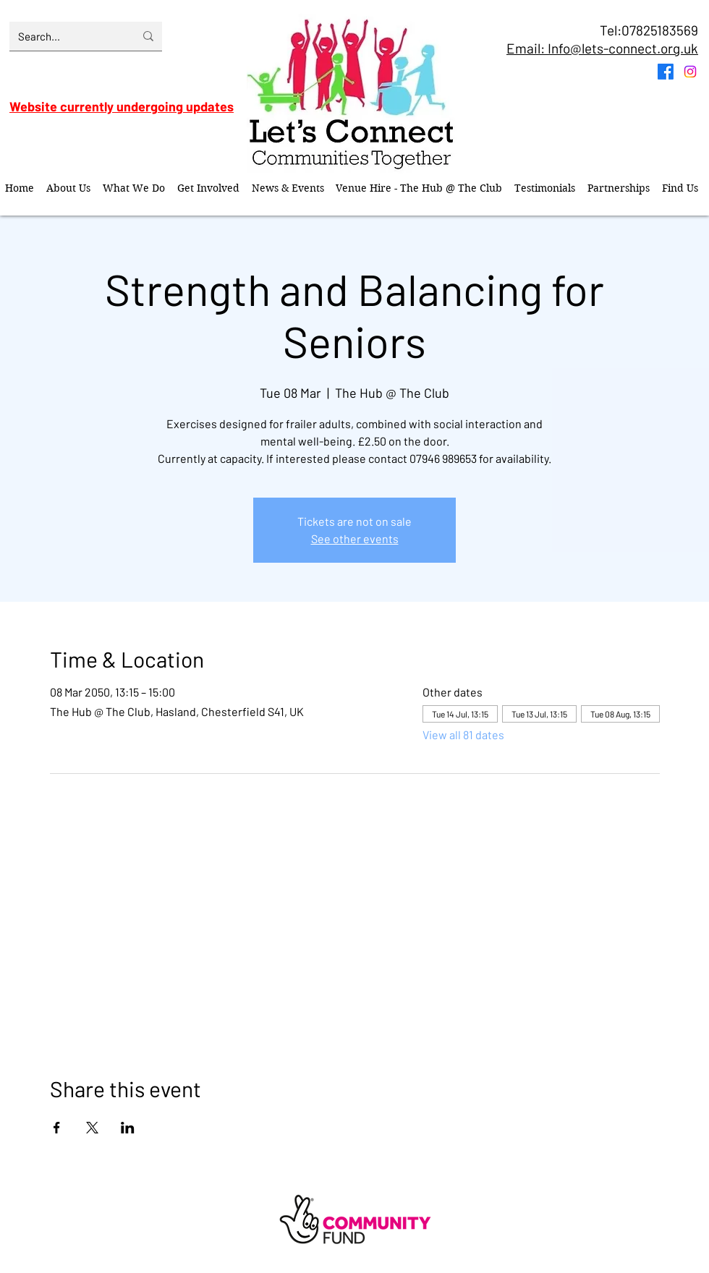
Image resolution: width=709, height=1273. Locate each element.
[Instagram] (690, 72)
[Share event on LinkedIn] (128, 1127)
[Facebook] (666, 72)
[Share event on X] (92, 1127)
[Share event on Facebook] (57, 1127)
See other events (355, 538)
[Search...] (65, 36)
